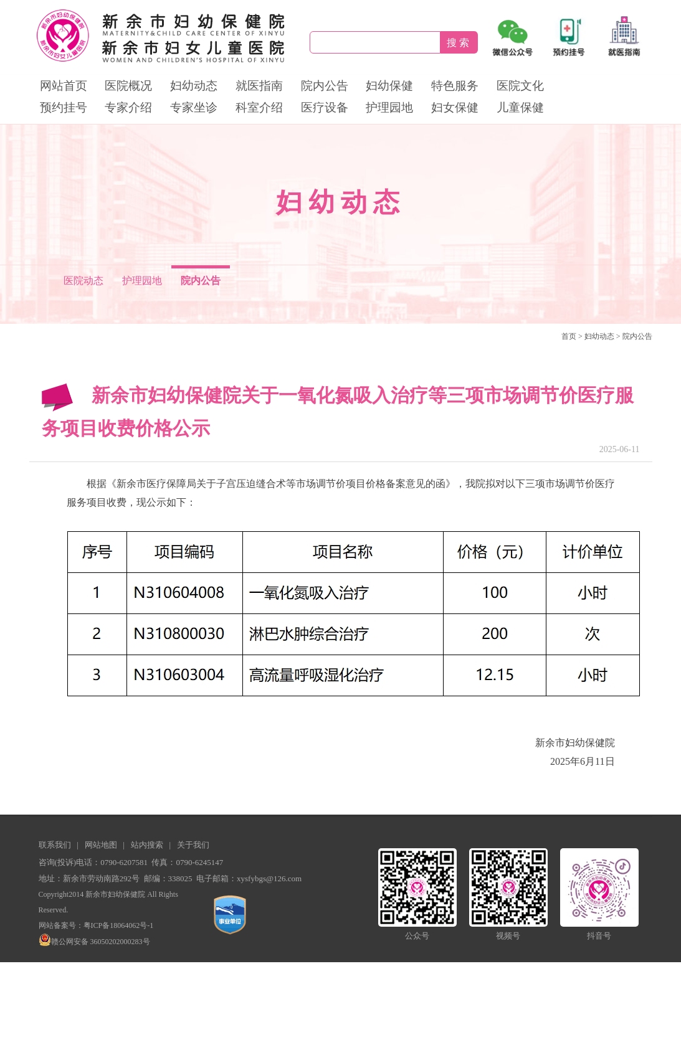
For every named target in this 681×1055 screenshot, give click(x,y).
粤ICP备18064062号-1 (118, 925)
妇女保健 (455, 107)
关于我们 (193, 844)
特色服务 (455, 85)
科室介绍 (259, 107)
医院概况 (128, 85)
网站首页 (63, 85)
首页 (568, 336)
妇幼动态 (193, 85)
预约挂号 (63, 107)
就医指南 (259, 85)
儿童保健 (520, 107)
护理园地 (389, 107)
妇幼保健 (389, 85)
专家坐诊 (193, 107)
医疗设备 (324, 107)
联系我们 (55, 844)
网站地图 (101, 844)
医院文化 (520, 85)
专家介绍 (128, 107)
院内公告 (324, 85)
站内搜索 (147, 844)
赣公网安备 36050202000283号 (94, 941)
